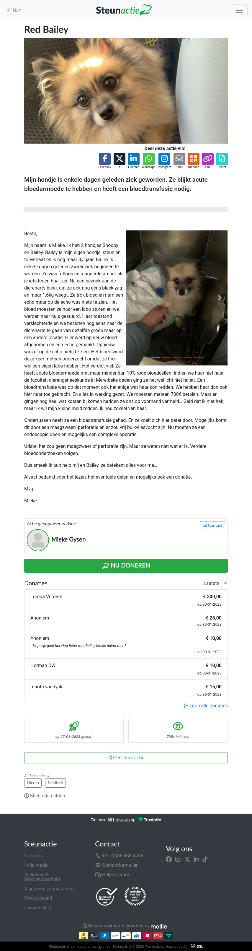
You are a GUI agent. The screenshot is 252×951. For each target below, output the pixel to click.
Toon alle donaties (206, 705)
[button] (104, 161)
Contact (212, 525)
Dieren (33, 783)
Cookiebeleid (37, 908)
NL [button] (16, 10)
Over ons (33, 856)
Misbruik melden (44, 796)
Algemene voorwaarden (49, 889)
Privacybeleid (38, 898)
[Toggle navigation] (239, 10)
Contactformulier (116, 865)
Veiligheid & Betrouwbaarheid (42, 877)
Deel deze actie (126, 757)
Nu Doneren (126, 566)
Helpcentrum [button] (112, 874)
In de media (36, 865)
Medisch (55, 783)
